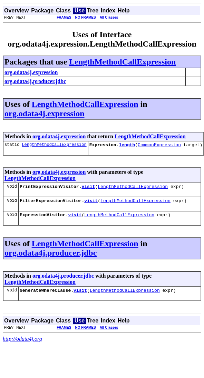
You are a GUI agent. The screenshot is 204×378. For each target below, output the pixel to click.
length (127, 145)
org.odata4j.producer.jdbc (50, 256)
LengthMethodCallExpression (122, 61)
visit (88, 188)
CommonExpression (159, 145)
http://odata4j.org (22, 344)
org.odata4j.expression (44, 113)
